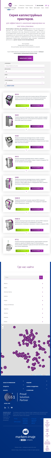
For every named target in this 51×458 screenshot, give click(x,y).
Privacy (15, 418)
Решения (27, 7)
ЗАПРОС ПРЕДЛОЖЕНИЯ (22, 105)
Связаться (21, 5)
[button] (3, 326)
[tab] (14, 381)
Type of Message (9, 80)
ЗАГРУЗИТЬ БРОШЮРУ (37, 105)
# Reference (7, 63)
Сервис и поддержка (37, 7)
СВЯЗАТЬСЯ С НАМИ (25, 58)
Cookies (42, 418)
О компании (46, 7)
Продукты (31, 7)
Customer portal (29, 5)
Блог (16, 5)
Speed (6, 74)
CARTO (48, 374)
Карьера (42, 7)
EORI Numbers (17, 421)
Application (7, 69)
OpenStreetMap (39, 374)
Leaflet (33, 374)
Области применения (21, 7)
